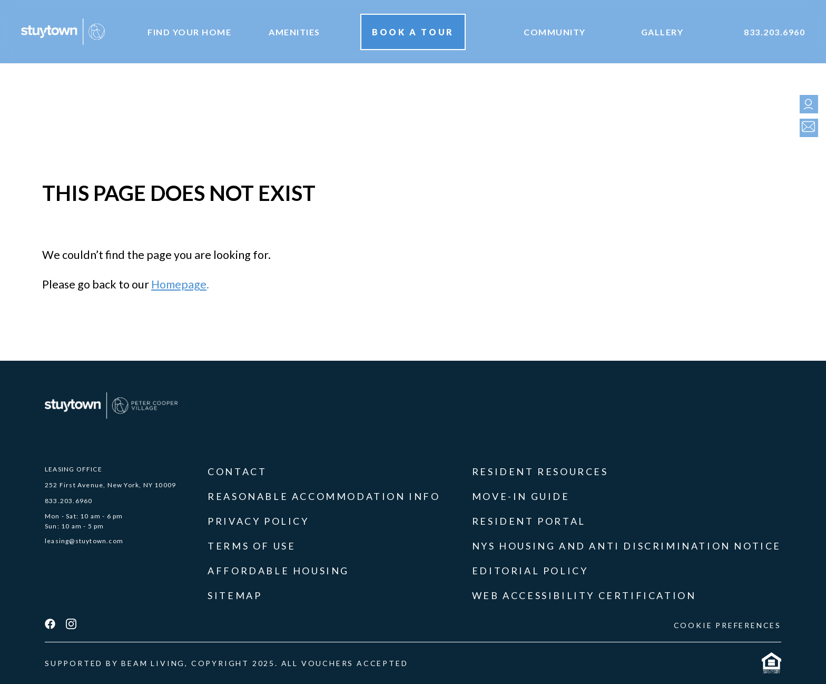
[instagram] (71, 625)
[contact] (806, 128)
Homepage (178, 284)
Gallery (662, 32)
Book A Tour (413, 32)
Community (555, 32)
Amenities (294, 32)
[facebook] (50, 625)
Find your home (189, 32)
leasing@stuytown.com (84, 541)
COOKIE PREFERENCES (727, 625)
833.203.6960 (774, 32)
